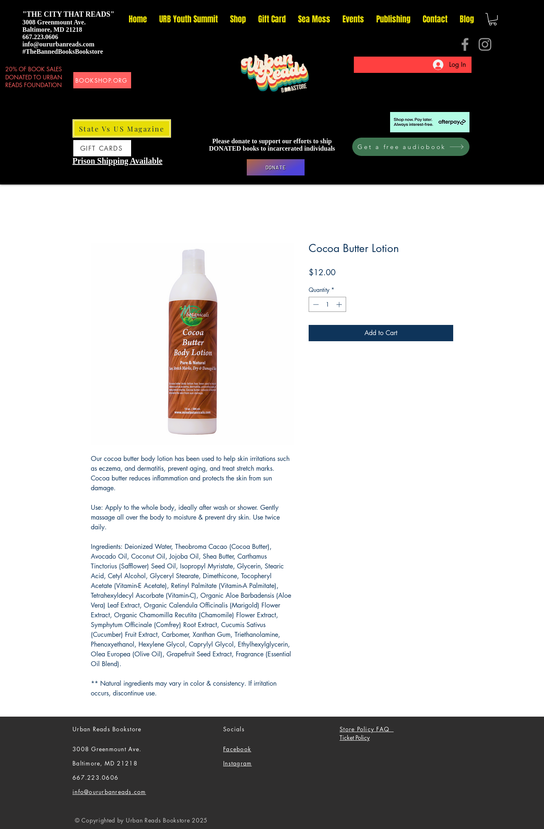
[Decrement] (315, 304)
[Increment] (340, 304)
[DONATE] (276, 167)
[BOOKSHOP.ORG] (102, 80)
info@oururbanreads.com (58, 44)
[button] (492, 19)
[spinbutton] (327, 304)
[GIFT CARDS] (102, 148)
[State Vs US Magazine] (121, 128)
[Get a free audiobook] (410, 147)
